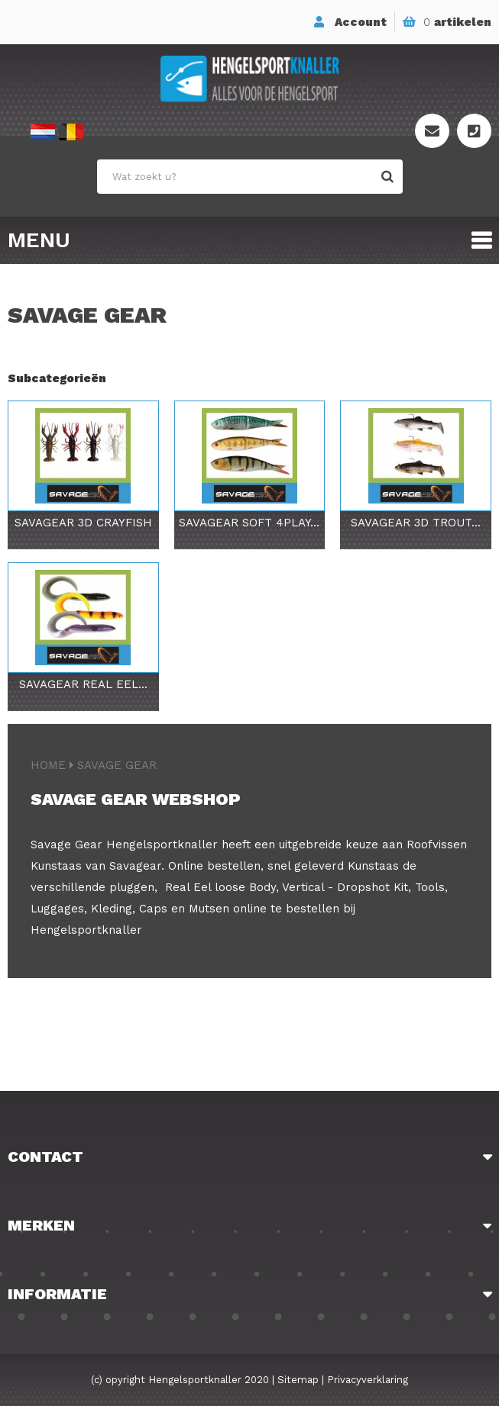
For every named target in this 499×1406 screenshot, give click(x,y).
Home (48, 765)
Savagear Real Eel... (83, 684)
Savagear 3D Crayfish (83, 522)
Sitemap (298, 1379)
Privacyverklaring (367, 1379)
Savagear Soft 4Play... (249, 522)
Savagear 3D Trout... (416, 522)
